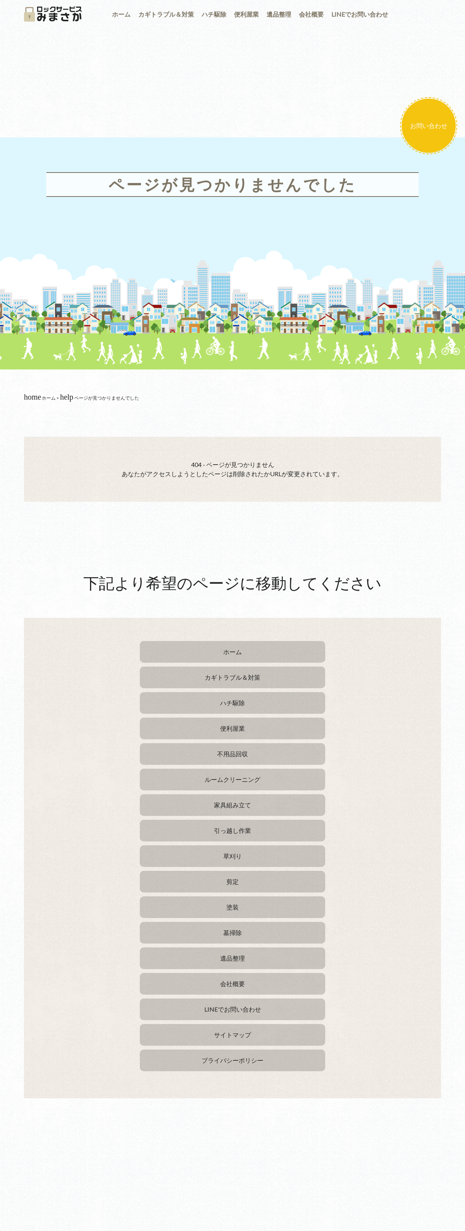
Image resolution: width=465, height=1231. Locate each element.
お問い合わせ (428, 125)
